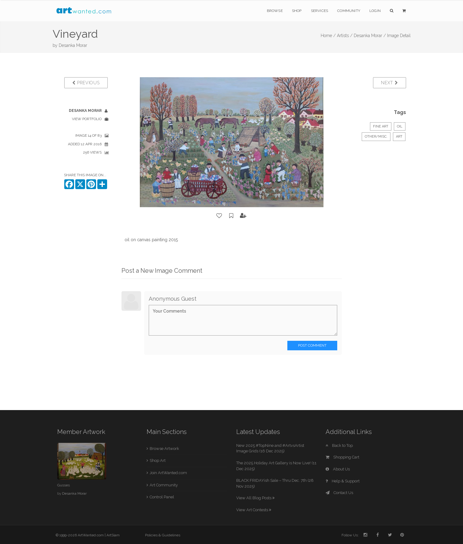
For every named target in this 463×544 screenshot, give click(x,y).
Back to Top (339, 445)
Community (348, 11)
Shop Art (158, 460)
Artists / (345, 35)
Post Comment (312, 345)
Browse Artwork (164, 448)
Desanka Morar (73, 45)
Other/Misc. (376, 137)
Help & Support (343, 481)
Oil (399, 126)
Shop (297, 11)
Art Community (164, 485)
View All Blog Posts (255, 498)
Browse (275, 11)
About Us (338, 469)
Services (319, 11)
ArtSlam (113, 535)
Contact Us (339, 492)
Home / (328, 35)
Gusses (63, 485)
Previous (85, 82)
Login (375, 11)
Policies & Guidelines (162, 535)
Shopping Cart (342, 457)
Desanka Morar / (370, 35)
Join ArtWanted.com (168, 472)
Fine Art (380, 126)
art (399, 137)
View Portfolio (87, 119)
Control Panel (162, 497)
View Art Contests (253, 510)
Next (389, 82)
